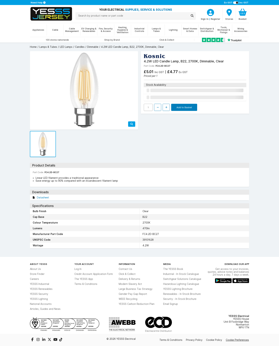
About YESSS (38, 264)
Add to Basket (184, 107)
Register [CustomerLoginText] (215, 18)
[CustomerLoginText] (210, 12)
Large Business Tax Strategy (135, 289)
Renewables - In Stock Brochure (182, 294)
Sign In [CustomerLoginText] (205, 18)
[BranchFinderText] (229, 14)
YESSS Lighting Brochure (178, 289)
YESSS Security (39, 294)
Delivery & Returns (129, 279)
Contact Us (125, 269)
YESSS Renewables (41, 289)
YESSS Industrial (39, 284)
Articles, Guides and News (45, 308)
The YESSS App (83, 279)
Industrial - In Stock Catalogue (181, 274)
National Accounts (41, 304)
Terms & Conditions (85, 284)
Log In (77, 269)
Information (127, 264)
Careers (34, 279)
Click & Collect (127, 274)
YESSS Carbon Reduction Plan (136, 304)
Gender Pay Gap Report (133, 294)
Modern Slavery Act (130, 284)
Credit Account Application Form (93, 274)
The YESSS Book (173, 269)
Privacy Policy (194, 340)
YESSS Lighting (39, 299)
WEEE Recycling (128, 299)
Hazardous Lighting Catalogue (181, 284)
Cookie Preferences (237, 340)
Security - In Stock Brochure (179, 299)
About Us (35, 269)
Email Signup (170, 304)
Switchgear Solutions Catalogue (182, 279)
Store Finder (37, 274)
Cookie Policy (214, 340)
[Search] (192, 15)
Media (167, 264)
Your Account (84, 264)
